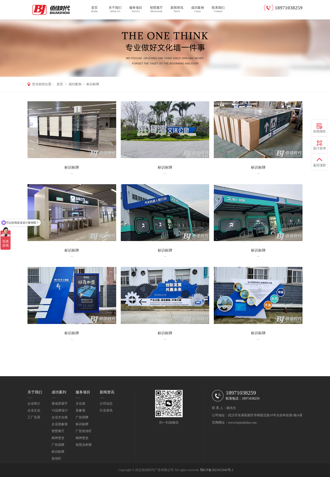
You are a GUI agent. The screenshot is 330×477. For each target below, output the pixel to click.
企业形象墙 (60, 424)
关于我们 (115, 9)
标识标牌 (92, 84)
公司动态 (106, 403)
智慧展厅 (156, 9)
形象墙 (80, 410)
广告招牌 (58, 445)
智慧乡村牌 (84, 445)
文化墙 (80, 403)
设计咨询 (319, 148)
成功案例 (197, 9)
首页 (94, 9)
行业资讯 (106, 410)
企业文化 (34, 410)
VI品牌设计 (60, 410)
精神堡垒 (58, 438)
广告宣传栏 (84, 431)
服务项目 (136, 9)
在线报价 (319, 131)
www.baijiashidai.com (242, 422)
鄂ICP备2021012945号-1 (216, 470)
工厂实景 (34, 417)
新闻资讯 (177, 9)
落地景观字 (60, 403)
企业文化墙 (60, 417)
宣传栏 (56, 458)
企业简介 (34, 403)
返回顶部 (319, 165)
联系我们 (218, 9)
